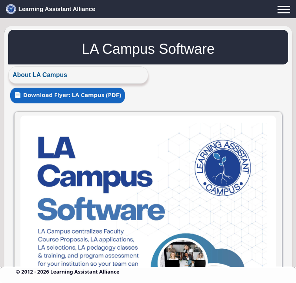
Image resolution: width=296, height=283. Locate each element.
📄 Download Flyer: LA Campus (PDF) (67, 95)
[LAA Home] (148, 9)
